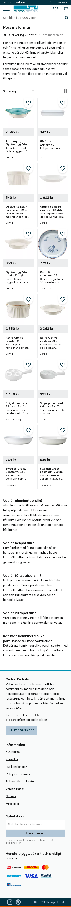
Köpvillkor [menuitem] (12, 759)
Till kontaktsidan (21, 730)
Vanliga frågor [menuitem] (15, 789)
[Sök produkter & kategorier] (32, 17)
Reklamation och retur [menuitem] (20, 781)
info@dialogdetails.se (32, 720)
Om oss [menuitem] (11, 796)
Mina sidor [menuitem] (12, 804)
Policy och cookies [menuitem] (18, 774)
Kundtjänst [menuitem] (13, 751)
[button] (6, 9)
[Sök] (66, 17)
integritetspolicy (13, 843)
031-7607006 (29, 715)
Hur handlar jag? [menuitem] (16, 766)
